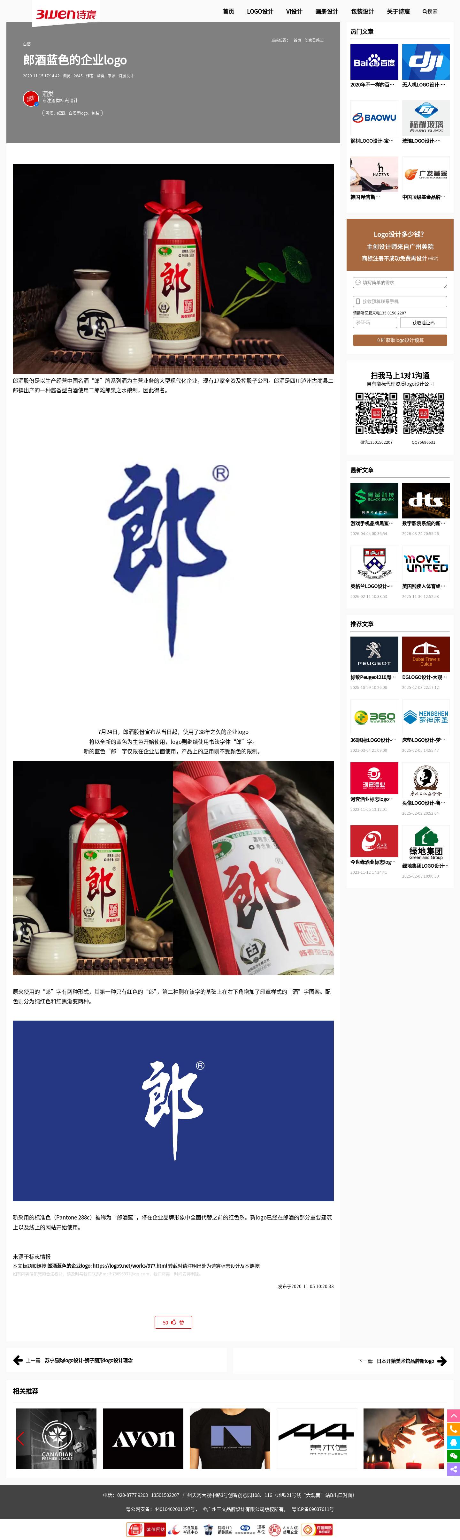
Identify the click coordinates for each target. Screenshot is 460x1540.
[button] (20, 1439)
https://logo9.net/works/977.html (130, 1265)
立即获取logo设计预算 (400, 340)
